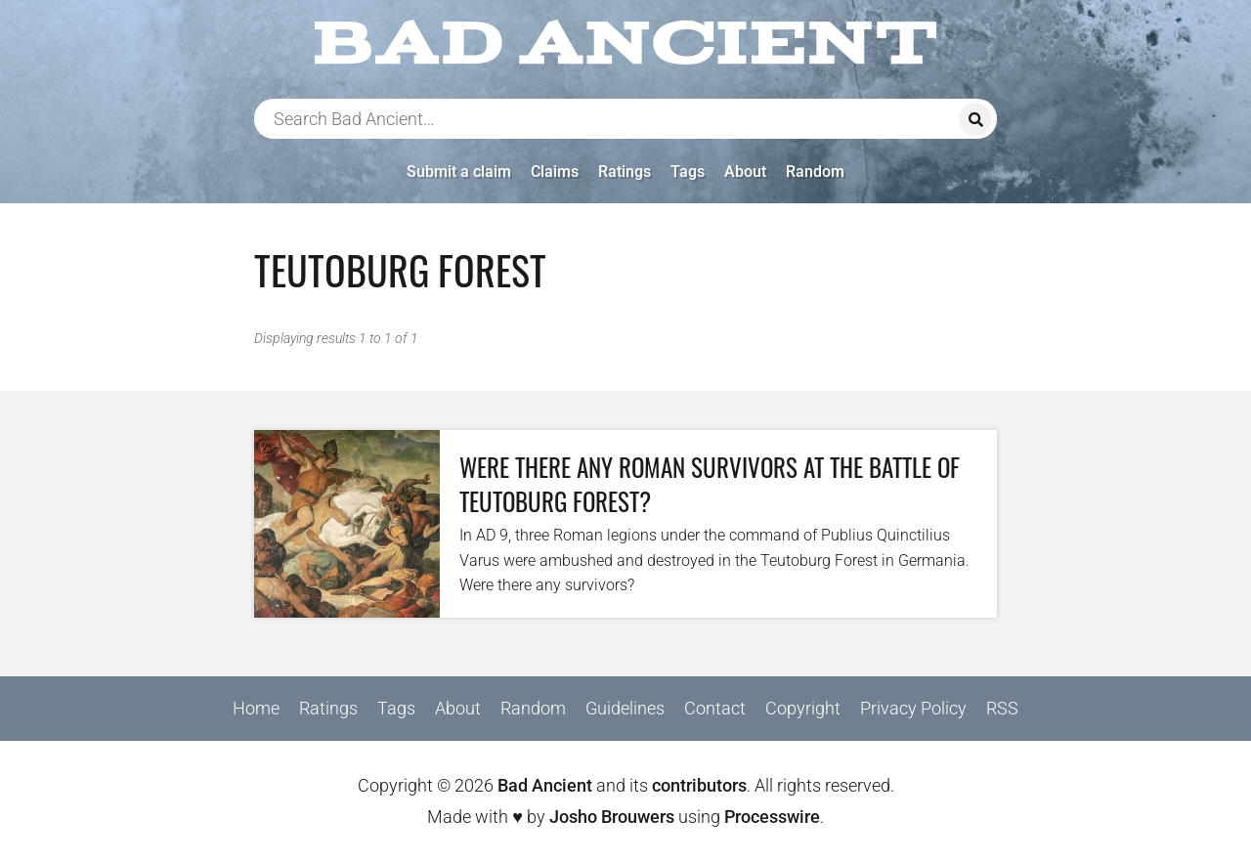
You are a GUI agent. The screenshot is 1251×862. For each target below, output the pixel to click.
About (745, 171)
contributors (699, 785)
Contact (715, 708)
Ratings (624, 171)
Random (815, 171)
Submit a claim (459, 171)
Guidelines (625, 708)
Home (256, 708)
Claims (555, 171)
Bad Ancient (544, 785)
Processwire (772, 816)
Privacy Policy (913, 708)
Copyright (803, 708)
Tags (687, 171)
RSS (1002, 708)
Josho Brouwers (611, 816)
